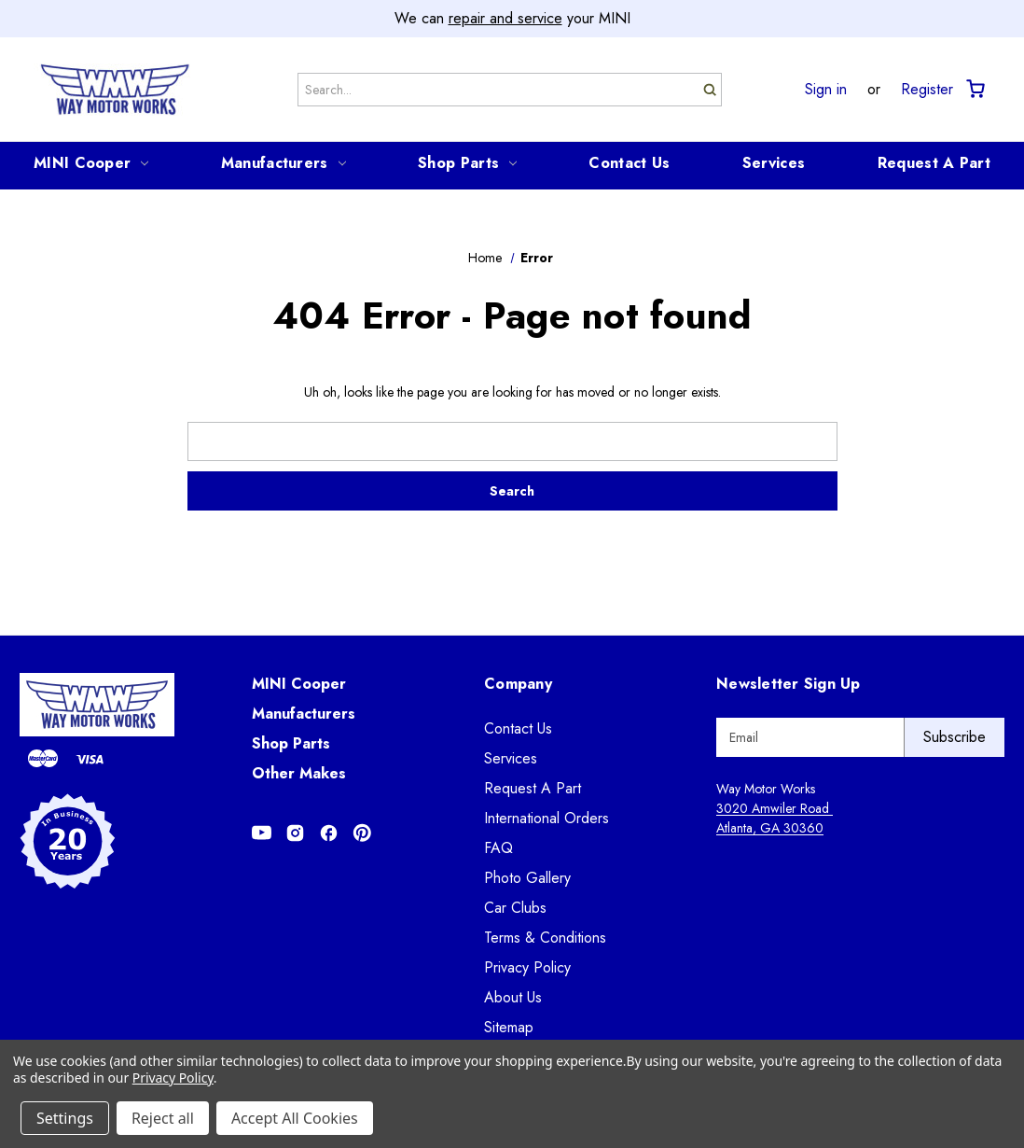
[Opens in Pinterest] (362, 833)
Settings (64, 1118)
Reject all (162, 1118)
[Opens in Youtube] (261, 833)
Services (773, 163)
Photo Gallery (527, 878)
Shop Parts (467, 163)
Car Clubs (515, 907)
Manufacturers (283, 163)
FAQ (498, 848)
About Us (513, 997)
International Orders (546, 818)
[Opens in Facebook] (329, 833)
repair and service (505, 18)
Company (518, 683)
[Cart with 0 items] (974, 89)
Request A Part (934, 163)
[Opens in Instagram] (295, 833)
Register (927, 89)
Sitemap (508, 1027)
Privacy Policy (527, 967)
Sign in (826, 89)
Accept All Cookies (294, 1118)
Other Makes (299, 773)
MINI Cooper (91, 163)
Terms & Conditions (545, 937)
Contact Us (629, 163)
